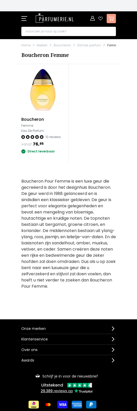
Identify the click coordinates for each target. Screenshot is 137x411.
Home (26, 45)
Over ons (29, 349)
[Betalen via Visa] (62, 404)
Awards (27, 360)
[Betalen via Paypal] (91, 404)
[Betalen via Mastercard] (48, 404)
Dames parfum (89, 45)
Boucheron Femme (45, 55)
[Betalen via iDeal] (34, 404)
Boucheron (62, 45)
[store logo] (54, 18)
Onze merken (33, 328)
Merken (42, 45)
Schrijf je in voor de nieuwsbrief (66, 376)
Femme (113, 45)
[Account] (92, 18)
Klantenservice (34, 339)
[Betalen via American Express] (77, 404)
